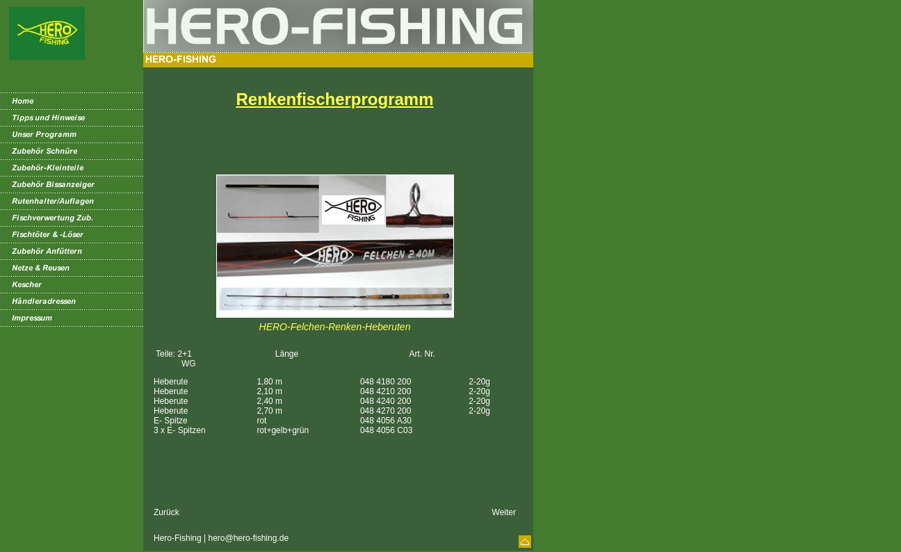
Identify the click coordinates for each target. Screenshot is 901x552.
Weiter (504, 512)
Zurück (166, 512)
